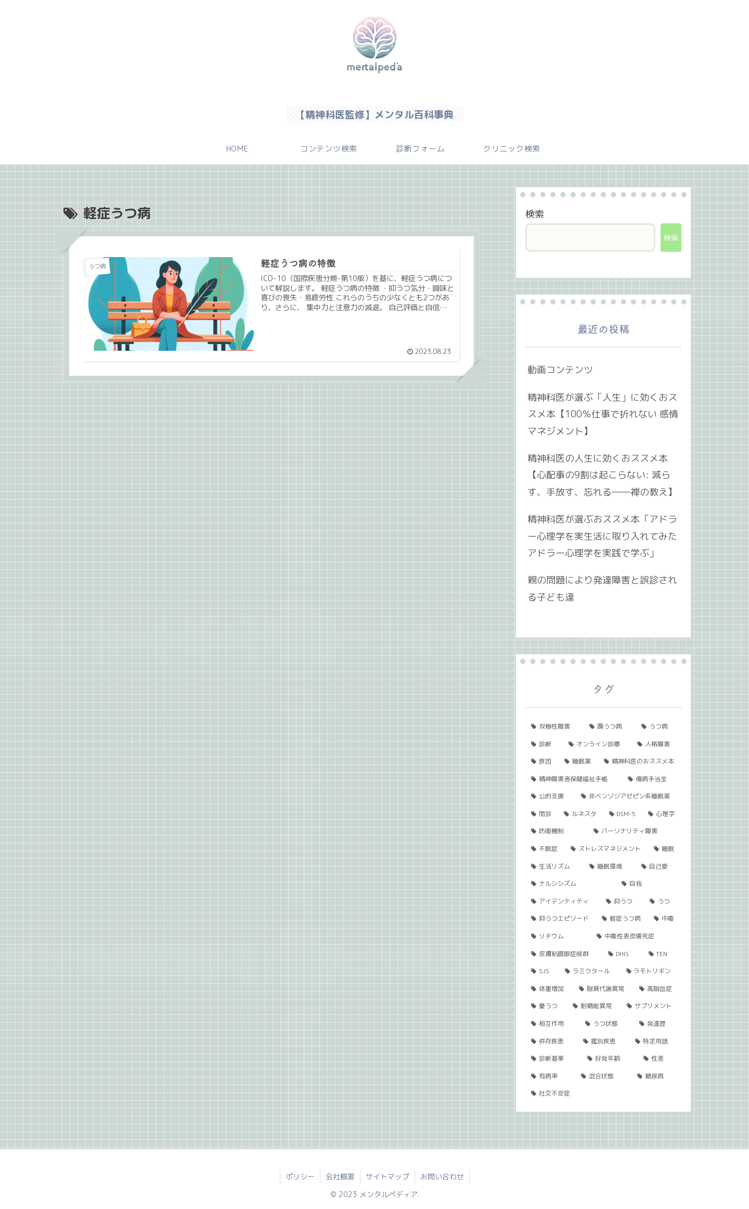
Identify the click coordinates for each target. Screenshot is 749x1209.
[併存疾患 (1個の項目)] (551, 1041)
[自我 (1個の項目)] (648, 884)
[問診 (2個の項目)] (541, 814)
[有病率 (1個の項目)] (550, 1076)
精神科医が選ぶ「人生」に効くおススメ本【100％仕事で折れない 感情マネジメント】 (602, 414)
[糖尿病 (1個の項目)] (656, 1076)
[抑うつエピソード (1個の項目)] (560, 918)
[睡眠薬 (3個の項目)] (578, 761)
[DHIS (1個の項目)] (622, 954)
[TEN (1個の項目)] (662, 954)
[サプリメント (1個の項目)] (651, 1006)
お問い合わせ (442, 1176)
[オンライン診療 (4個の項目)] (597, 744)
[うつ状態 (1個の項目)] (606, 1024)
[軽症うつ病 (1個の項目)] (622, 918)
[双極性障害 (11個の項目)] (554, 726)
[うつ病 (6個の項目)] (658, 726)
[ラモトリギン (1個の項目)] (651, 971)
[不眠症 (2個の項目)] (545, 849)
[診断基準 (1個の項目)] (553, 1058)
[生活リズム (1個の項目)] (554, 866)
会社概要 (340, 1176)
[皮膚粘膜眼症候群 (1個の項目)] (563, 954)
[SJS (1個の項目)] (542, 971)
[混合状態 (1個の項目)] (603, 1076)
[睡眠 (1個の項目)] (664, 849)
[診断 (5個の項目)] (544, 744)
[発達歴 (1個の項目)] (657, 1024)
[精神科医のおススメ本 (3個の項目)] (639, 761)
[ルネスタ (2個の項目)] (580, 814)
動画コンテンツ (560, 369)
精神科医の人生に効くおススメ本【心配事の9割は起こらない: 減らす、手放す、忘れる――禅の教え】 (602, 475)
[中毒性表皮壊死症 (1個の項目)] (636, 936)
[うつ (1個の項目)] (662, 901)
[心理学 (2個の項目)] (661, 814)
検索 (534, 214)
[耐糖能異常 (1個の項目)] (594, 1006)
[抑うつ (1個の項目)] (622, 901)
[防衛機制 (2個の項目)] (556, 831)
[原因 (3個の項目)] (542, 761)
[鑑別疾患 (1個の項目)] (603, 1041)
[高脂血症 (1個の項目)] (657, 989)
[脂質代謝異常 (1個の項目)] (603, 989)
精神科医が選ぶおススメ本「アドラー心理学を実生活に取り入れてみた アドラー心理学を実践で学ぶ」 (602, 536)
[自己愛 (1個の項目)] (658, 866)
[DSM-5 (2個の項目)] (623, 814)
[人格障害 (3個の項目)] (656, 744)
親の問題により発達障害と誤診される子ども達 (602, 588)
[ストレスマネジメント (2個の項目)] (606, 849)
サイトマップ (387, 1176)
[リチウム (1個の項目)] (558, 936)
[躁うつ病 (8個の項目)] (610, 726)
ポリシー (300, 1176)
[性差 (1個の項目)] (659, 1058)
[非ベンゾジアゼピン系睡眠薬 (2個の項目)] (628, 796)
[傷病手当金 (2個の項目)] (651, 779)
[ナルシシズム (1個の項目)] (570, 884)
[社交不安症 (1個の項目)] (603, 1093)
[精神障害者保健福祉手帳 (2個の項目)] (573, 779)
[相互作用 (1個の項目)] (552, 1024)
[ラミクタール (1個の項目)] (589, 971)
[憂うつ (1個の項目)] (546, 1006)
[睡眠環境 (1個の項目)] (610, 866)
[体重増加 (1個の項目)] (549, 989)
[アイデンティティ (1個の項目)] (562, 901)
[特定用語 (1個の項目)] (655, 1041)
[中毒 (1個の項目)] (664, 918)
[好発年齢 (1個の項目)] (610, 1058)
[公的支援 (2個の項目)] (550, 796)
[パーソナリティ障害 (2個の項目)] (634, 831)
